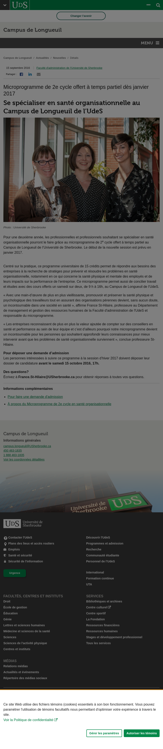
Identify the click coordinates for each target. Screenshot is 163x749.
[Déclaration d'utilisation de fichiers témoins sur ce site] (81, 719)
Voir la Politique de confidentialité (28, 720)
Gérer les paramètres (104, 733)
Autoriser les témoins (141, 733)
